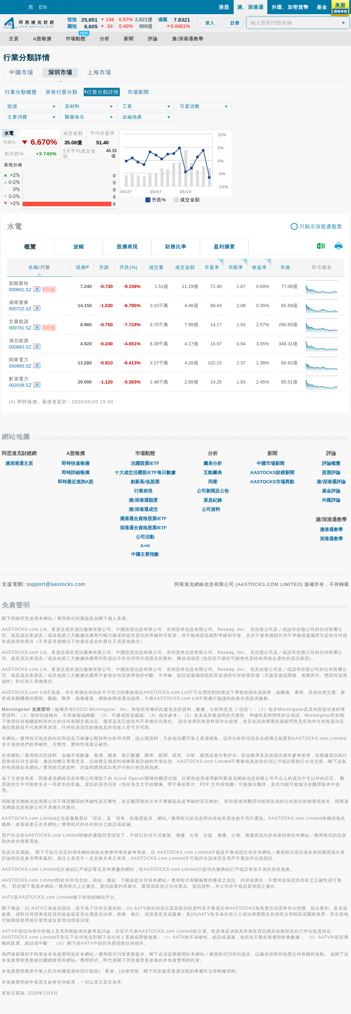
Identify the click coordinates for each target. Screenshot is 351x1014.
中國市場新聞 (272, 463)
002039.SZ (20, 385)
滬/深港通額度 (145, 500)
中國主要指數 (145, 554)
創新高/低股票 (145, 481)
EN (43, 7)
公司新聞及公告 (213, 491)
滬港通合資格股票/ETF (145, 518)
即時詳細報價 (75, 472)
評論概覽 (331, 463)
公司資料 (213, 509)
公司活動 (145, 537)
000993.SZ (20, 366)
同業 (212, 481)
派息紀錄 (213, 500)
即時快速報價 (75, 463)
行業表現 (145, 491)
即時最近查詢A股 (75, 481)
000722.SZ (20, 308)
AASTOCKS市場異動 (272, 481)
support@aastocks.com (56, 584)
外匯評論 (331, 500)
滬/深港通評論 (331, 481)
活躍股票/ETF (145, 463)
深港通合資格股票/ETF (145, 527)
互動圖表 (213, 472)
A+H (145, 545)
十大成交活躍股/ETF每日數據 (145, 472)
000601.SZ (20, 289)
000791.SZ (20, 327)
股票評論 (331, 472)
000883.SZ (20, 347)
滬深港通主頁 (19, 463)
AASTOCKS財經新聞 (272, 472)
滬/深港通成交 (145, 509)
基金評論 (331, 491)
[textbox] (298, 22)
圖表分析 (213, 463)
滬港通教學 (331, 529)
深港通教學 (331, 538)
